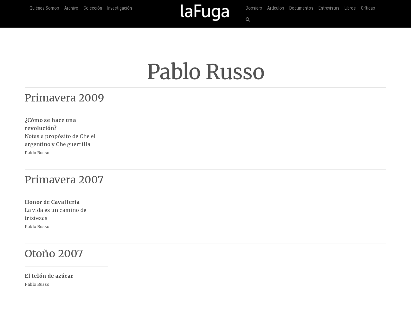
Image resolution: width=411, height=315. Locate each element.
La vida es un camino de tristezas (66, 211)
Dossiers (254, 8)
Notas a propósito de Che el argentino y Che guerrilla (66, 133)
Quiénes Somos (44, 8)
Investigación (119, 8)
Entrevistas (329, 8)
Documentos (301, 8)
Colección (92, 8)
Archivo (71, 8)
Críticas (368, 8)
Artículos (275, 8)
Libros (350, 8)
